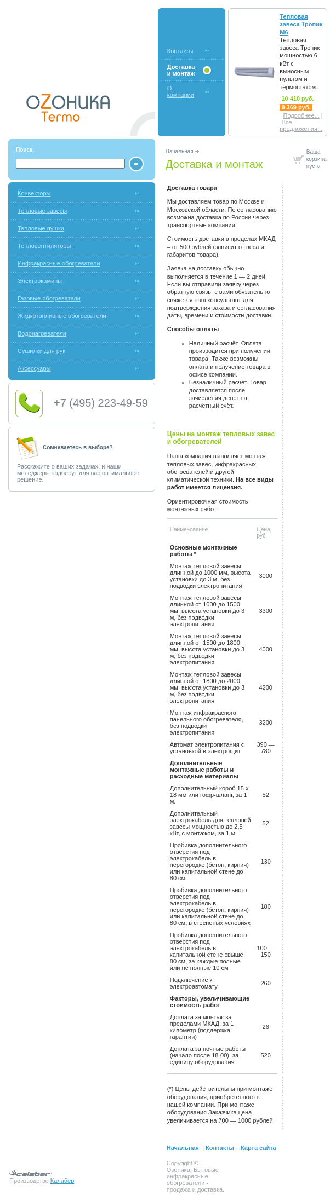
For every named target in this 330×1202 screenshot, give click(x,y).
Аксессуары (34, 368)
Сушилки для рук (41, 351)
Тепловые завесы (42, 210)
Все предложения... (301, 125)
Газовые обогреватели (49, 298)
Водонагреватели (42, 333)
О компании (180, 91)
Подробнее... (301, 115)
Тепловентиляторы (44, 245)
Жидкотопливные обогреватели (62, 316)
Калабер (62, 1180)
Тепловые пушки (41, 228)
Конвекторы (34, 193)
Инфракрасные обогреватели (59, 263)
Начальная (180, 151)
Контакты (180, 51)
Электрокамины (40, 281)
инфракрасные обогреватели (187, 1179)
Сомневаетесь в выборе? (78, 447)
